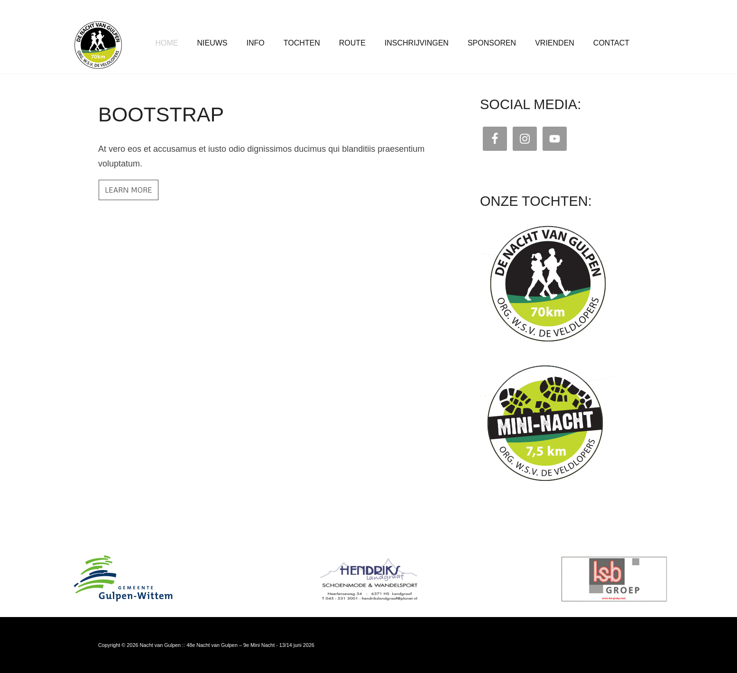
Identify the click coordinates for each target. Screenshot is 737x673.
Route (352, 43)
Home (167, 43)
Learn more (128, 189)
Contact (611, 43)
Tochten (302, 43)
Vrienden (554, 43)
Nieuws (212, 43)
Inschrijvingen (417, 43)
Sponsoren (492, 43)
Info (256, 43)
